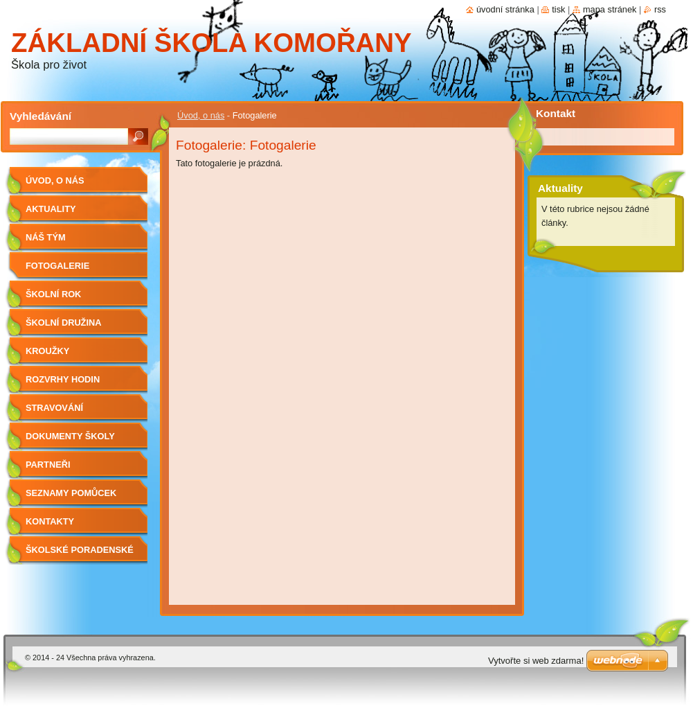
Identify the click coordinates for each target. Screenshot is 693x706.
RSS (660, 9)
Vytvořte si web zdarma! (536, 660)
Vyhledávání (40, 116)
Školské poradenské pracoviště (80, 555)
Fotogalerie (57, 266)
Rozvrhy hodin (63, 379)
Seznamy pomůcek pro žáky (71, 498)
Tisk (558, 9)
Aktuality (51, 209)
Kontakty (50, 521)
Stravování (54, 408)
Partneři (48, 464)
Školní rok (53, 294)
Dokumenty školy (70, 436)
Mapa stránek (610, 9)
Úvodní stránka (505, 9)
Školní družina (63, 322)
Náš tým (46, 237)
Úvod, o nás (200, 115)
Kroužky (47, 351)
